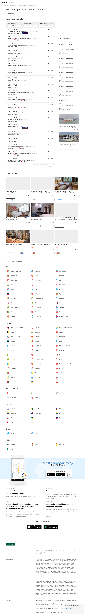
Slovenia (49, 590)
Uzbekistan (61, 563)
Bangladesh (56, 559)
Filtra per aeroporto (46, 23)
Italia (59, 567)
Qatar (61, 582)
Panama (42, 571)
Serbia (42, 590)
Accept (74, 610)
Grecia (37, 567)
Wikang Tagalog (42, 552)
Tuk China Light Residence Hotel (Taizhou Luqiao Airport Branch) (25, 218)
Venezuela (56, 572)
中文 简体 (50, 550)
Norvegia (62, 568)
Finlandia (56, 586)
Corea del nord (67, 563)
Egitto (75, 572)
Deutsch (52, 552)
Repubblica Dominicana (45, 572)
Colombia (66, 571)
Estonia (47, 586)
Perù (60, 572)
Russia (68, 590)
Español (56, 552)
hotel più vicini (11, 13)
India (41, 560)
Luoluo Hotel (34, 218)
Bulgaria (59, 564)
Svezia (45, 590)
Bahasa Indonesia (69, 550)
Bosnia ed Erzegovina (49, 564)
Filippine (53, 582)
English (41, 550)
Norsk (70, 552)
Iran (43, 560)
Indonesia (74, 559)
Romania (38, 590)
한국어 (54, 550)
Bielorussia (60, 590)
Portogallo (71, 568)
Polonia (66, 568)
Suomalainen (65, 552)
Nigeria (42, 594)
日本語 (37, 550)
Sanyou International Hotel (14, 244)
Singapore (72, 582)
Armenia (45, 559)
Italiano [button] (82, 2)
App (78, 2)
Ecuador (37, 572)
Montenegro (43, 568)
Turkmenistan (43, 563)
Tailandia (38, 563)
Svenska (73, 552)
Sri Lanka (68, 560)
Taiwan (52, 563)
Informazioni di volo (70, 2)
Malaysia (49, 582)
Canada (72, 590)
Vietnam (56, 563)
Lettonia (72, 567)
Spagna (51, 586)
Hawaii (50, 571)
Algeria (71, 572)
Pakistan (57, 582)
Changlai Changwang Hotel (39, 191)
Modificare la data (12, 23)
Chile (62, 571)
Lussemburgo (67, 567)
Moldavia (38, 568)
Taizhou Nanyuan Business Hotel (40, 244)
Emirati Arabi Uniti (39, 559)
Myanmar (73, 560)
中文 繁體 (45, 550)
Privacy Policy (68, 608)
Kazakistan (61, 560)
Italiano (60, 552)
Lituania (62, 567)
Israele (37, 560)
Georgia (63, 559)
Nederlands (38, 553)
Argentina (55, 571)
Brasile (52, 572)
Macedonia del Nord (50, 568)
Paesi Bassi (57, 568)
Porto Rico (71, 571)
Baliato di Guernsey (72, 586)
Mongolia (38, 582)
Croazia (45, 567)
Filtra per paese (27, 23)
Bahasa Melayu (62, 550)
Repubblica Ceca (69, 564)
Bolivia (59, 571)
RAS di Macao (43, 582)
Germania (38, 586)
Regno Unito (65, 586)
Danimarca (43, 586)
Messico (37, 571)
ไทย (57, 550)
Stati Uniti (46, 571)
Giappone (47, 560)
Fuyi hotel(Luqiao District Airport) (65, 218)
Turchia (48, 563)
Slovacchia (54, 590)
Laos (65, 560)
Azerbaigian (50, 559)
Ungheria (41, 567)
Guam (68, 572)
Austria (42, 564)
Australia (64, 572)
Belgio (55, 564)
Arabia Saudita (66, 582)
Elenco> (51, 23)
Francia (60, 586)
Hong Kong (69, 559)
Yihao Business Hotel (61, 244)
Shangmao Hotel (11, 191)
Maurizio (37, 594)
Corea (56, 560)
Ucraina (64, 590)
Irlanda (49, 567)
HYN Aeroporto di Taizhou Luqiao (25, 9)
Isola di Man (54, 567)
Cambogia (52, 560)
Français (47, 552)
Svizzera (63, 564)
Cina (60, 559)
